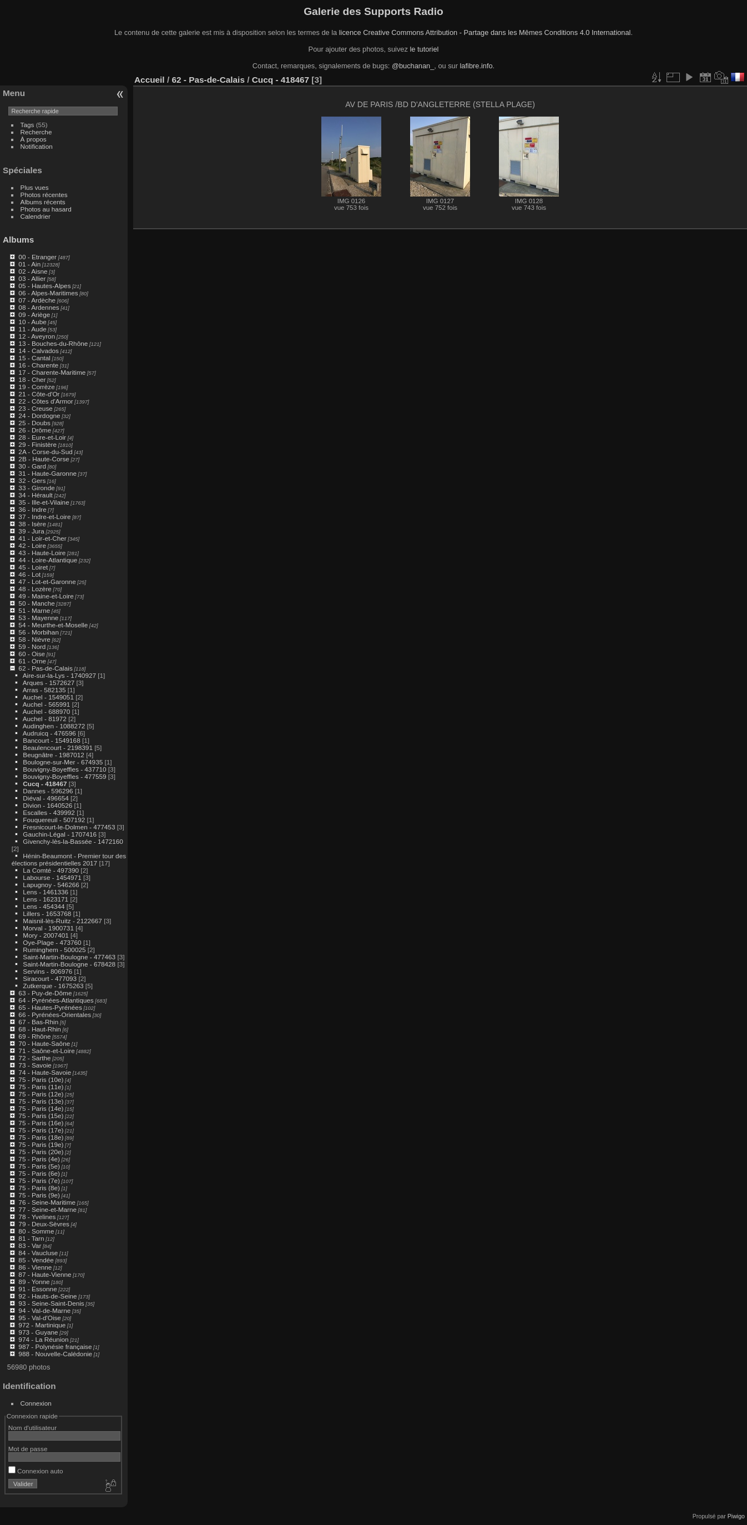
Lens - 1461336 (45, 891)
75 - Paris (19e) (40, 1144)
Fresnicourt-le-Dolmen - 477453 (69, 827)
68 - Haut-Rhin (39, 1029)
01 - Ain (29, 264)
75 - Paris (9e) (39, 1195)
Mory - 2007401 (45, 935)
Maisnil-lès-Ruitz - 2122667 (62, 920)
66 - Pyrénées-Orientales (54, 1014)
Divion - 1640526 (47, 805)
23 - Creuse (35, 408)
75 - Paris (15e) (40, 1115)
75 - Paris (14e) (40, 1108)
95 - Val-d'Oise (39, 1317)
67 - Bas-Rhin (38, 1021)
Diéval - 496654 (45, 798)
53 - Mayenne (38, 617)
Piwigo (736, 1516)
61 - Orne (32, 661)
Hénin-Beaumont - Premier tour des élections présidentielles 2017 (69, 859)
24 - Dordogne (39, 415)
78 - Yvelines (36, 1216)
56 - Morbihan (38, 632)
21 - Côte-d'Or (38, 393)
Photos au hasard (46, 209)
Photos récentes (44, 194)
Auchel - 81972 (45, 718)
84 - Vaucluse (38, 1252)
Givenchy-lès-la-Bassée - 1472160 (73, 841)
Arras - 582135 (44, 689)
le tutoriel (424, 49)
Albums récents (43, 201)
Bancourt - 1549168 (51, 740)
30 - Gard (32, 466)
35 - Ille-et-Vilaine (43, 502)
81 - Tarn (31, 1238)
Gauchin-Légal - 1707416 (60, 834)
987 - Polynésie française (55, 1346)
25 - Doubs (34, 422)
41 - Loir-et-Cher (42, 538)
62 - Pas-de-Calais (45, 668)
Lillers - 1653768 (47, 913)
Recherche (36, 131)
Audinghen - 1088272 (54, 725)
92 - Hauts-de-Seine (47, 1296)
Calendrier (36, 216)
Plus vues (35, 187)
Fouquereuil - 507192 (54, 819)
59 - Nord (32, 646)
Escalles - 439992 (49, 812)
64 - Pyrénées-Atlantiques (55, 1000)
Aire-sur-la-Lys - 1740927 (59, 675)
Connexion (36, 1403)
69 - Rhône (34, 1036)
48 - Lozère (35, 588)
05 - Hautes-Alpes (44, 285)
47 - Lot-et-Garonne (46, 581)
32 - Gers (32, 480)
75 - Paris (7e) (39, 1180)
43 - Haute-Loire (41, 552)
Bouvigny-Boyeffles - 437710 (64, 769)
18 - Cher (32, 379)
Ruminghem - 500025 (54, 949)
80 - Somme (36, 1231)
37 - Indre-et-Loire (44, 516)
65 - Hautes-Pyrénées (50, 1007)
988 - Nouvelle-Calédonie (55, 1353)
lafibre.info (476, 66)
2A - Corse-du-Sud (45, 451)
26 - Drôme (34, 430)
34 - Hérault (35, 495)
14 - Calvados (38, 350)
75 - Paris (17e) (40, 1130)
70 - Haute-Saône (44, 1043)
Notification (37, 146)
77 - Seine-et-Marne (47, 1209)
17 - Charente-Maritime (51, 372)
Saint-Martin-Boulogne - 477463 (69, 956)
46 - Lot (29, 574)
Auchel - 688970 (46, 711)
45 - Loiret (33, 567)
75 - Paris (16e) (40, 1122)
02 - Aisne (32, 271)
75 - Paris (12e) (40, 1094)
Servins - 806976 (47, 971)
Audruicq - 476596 (49, 733)
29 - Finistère (37, 444)
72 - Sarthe (34, 1057)
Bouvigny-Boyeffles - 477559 (64, 776)
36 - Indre (32, 509)
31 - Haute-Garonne (47, 473)
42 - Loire (32, 545)
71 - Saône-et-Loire (46, 1050)
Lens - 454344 (43, 906)
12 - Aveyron (36, 336)
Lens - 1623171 (45, 899)
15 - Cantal (34, 357)
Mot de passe (28, 1448)
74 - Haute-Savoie (44, 1072)
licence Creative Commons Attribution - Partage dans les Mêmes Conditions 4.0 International (485, 32)
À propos (34, 139)
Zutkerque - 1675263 (53, 985)
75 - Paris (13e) (40, 1101)
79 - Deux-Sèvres (43, 1223)
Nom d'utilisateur (32, 1427)
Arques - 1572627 (49, 682)
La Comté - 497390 (51, 870)
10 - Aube (32, 321)
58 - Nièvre (34, 639)
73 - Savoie (35, 1065)
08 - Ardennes (38, 307)
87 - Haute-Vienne (44, 1274)
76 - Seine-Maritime (46, 1202)
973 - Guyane (38, 1332)
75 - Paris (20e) (40, 1151)
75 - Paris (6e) (39, 1173)
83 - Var (29, 1245)
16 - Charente (38, 365)
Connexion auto (35, 1470)
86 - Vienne (35, 1267)
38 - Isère (32, 523)
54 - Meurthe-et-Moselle (53, 624)
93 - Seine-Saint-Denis (51, 1303)
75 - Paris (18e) (40, 1137)
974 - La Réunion (43, 1339)
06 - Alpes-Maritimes (48, 292)
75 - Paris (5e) (39, 1166)
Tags (27, 124)
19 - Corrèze (36, 386)
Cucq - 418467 (45, 783)
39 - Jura (31, 531)
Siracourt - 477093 (50, 978)
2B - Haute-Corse (43, 458)
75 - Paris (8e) (39, 1187)
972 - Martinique (41, 1324)
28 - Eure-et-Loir (42, 437)
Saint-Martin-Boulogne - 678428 (69, 964)
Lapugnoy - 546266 (51, 884)
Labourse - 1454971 (52, 877)
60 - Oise (31, 653)
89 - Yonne (33, 1281)
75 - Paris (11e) (40, 1086)
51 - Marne (34, 610)
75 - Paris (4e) (39, 1158)
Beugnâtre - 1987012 (53, 754)
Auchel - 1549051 (48, 697)
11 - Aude (32, 329)
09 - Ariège (34, 314)
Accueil (149, 79)
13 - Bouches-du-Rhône (53, 343)
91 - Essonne (37, 1288)
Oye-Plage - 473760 (52, 942)
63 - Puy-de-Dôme (45, 992)
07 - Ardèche (36, 300)
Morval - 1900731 (48, 928)
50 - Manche (36, 603)
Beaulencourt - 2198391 (58, 747)
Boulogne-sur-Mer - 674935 (63, 762)
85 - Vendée (35, 1260)
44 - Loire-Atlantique (47, 559)
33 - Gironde (36, 487)
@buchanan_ (413, 66)
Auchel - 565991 (46, 704)
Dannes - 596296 (48, 790)
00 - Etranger (37, 256)
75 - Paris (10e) (40, 1079)
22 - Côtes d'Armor (45, 401)
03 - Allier (32, 278)
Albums (18, 239)
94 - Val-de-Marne (44, 1310)
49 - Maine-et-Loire (45, 596)
